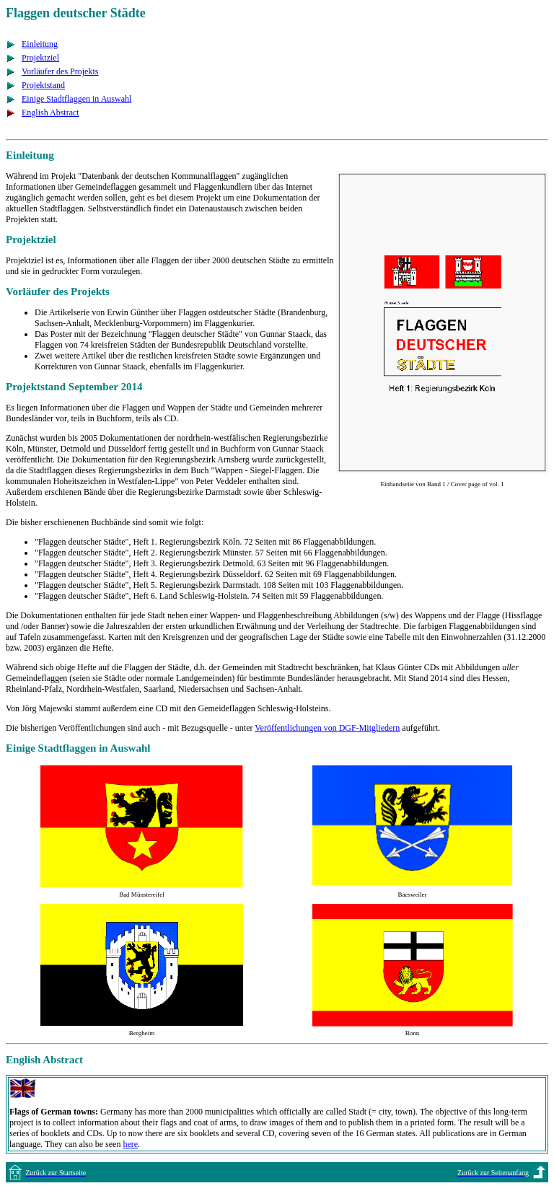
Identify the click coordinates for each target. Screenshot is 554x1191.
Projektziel (40, 58)
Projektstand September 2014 (74, 386)
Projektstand (43, 85)
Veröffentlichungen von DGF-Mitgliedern (327, 728)
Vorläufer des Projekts (60, 71)
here (130, 1144)
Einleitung (40, 44)
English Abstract (50, 112)
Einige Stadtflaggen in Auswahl (76, 99)
